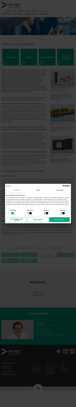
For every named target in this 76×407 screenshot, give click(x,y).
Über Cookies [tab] (60, 190)
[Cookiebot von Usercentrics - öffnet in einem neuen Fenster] (63, 186)
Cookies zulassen (59, 219)
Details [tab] (38, 190)
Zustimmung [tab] (16, 190)
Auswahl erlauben (38, 219)
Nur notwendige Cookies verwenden (16, 219)
